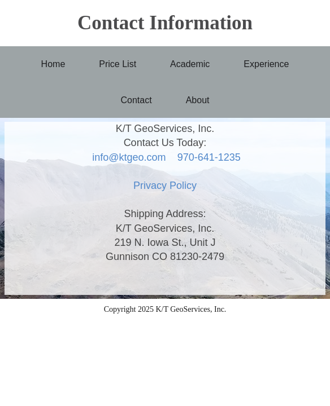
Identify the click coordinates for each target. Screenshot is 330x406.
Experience (266, 64)
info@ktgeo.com (129, 157)
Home (53, 64)
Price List (117, 64)
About (198, 100)
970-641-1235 (209, 157)
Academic (190, 64)
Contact (136, 100)
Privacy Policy (165, 185)
